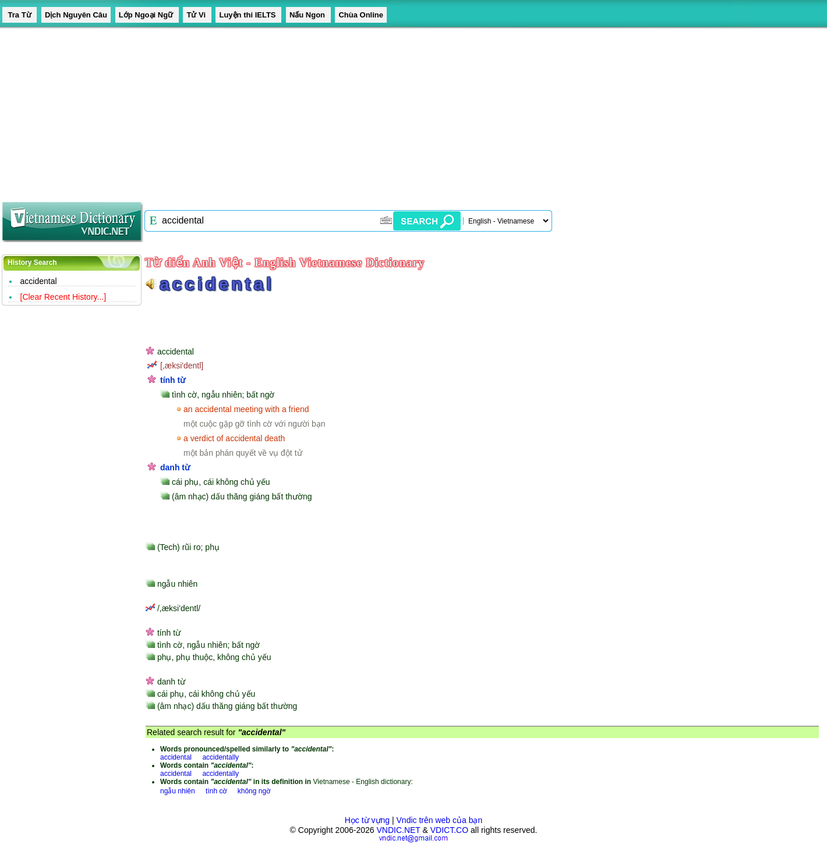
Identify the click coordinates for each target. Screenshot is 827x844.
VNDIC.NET (398, 830)
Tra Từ (19, 14)
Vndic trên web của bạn (440, 820)
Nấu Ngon (308, 14)
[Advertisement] (349, 110)
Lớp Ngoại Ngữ (147, 14)
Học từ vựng (367, 820)
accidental (38, 281)
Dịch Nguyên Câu (76, 14)
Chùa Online (360, 14)
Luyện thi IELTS (248, 14)
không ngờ (254, 791)
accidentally (220, 757)
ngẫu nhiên (177, 791)
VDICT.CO (449, 830)
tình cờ (216, 791)
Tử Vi (196, 14)
